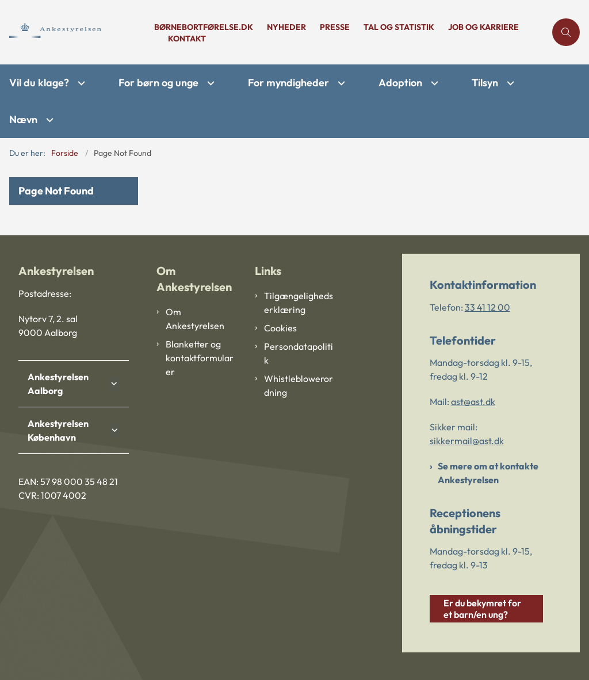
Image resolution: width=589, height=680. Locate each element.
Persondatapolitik (298, 353)
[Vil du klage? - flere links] (80, 83)
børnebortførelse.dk (203, 27)
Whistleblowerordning (298, 385)
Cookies (280, 328)
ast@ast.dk (473, 401)
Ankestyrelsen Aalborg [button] (58, 383)
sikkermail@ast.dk (467, 440)
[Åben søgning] (566, 32)
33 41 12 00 (487, 307)
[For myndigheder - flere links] (340, 83)
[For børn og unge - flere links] (209, 83)
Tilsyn (485, 82)
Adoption (400, 82)
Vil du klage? (39, 82)
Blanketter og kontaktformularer (200, 357)
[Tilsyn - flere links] (509, 83)
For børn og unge (158, 82)
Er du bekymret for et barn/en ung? (482, 608)
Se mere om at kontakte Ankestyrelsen (488, 473)
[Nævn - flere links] (48, 120)
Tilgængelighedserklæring (298, 302)
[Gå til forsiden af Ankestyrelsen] (73, 32)
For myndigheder (288, 82)
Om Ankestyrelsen (195, 318)
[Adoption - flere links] (433, 83)
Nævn (23, 119)
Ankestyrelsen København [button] (58, 430)
